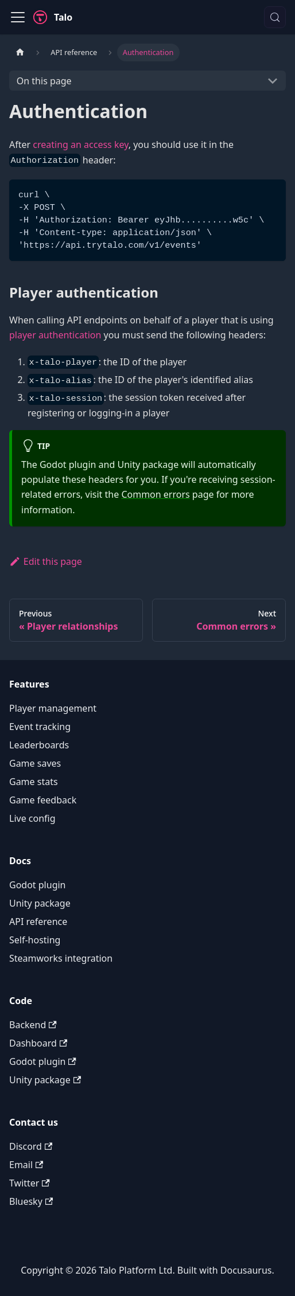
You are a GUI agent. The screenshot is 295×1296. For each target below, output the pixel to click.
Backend (33, 1024)
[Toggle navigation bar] (17, 17)
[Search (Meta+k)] (275, 17)
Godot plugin (37, 885)
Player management (52, 708)
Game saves (35, 763)
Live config (32, 818)
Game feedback (42, 800)
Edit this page (45, 561)
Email (26, 1164)
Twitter (29, 1183)
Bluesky (31, 1201)
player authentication (55, 335)
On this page (44, 81)
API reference (38, 921)
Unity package (40, 903)
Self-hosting (34, 940)
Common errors (155, 494)
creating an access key (80, 144)
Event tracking (40, 726)
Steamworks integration (60, 958)
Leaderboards (39, 745)
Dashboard (38, 1043)
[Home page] (20, 52)
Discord (30, 1146)
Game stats (33, 781)
